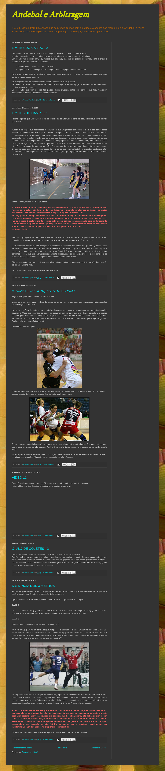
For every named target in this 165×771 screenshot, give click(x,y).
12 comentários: (49, 100)
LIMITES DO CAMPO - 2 (30, 48)
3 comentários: (48, 535)
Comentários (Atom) (30, 752)
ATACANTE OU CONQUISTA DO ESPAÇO (43, 291)
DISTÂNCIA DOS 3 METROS (33, 586)
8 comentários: (48, 572)
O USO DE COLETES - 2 (30, 548)
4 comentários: (48, 739)
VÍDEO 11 (19, 477)
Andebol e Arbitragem (50, 14)
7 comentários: (48, 278)
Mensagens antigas (98, 748)
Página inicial (62, 748)
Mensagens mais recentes (23, 748)
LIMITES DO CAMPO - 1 (30, 113)
